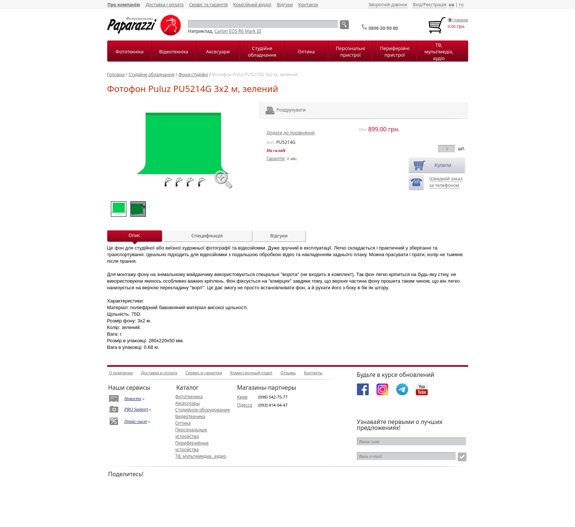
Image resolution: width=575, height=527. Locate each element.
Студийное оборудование (202, 410)
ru (461, 4)
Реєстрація (434, 4)
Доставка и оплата (159, 372)
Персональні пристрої (350, 51)
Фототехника (189, 396)
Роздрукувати (281, 110)
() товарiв (458, 19)
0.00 (452, 26)
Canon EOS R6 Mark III (237, 31)
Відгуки (285, 4)
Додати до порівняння (291, 133)
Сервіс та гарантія (208, 4)
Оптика (306, 51)
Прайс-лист (136, 421)
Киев (242, 397)
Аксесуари (217, 51)
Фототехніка (129, 51)
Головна (116, 74)
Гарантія (276, 158)
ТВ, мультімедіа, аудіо (438, 51)
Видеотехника (190, 416)
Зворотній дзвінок (387, 4)
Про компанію (124, 4)
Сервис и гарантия (203, 372)
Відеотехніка (173, 51)
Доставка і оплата (164, 4)
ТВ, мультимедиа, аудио (201, 456)
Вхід (417, 4)
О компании (121, 372)
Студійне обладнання (262, 51)
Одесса (244, 405)
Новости (133, 398)
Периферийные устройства (192, 446)
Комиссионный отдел (251, 372)
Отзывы (288, 372)
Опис (134, 235)
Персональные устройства (191, 433)
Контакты (313, 372)
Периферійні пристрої (394, 51)
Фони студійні (193, 74)
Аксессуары (187, 403)
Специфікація (206, 235)
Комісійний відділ (252, 4)
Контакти (308, 4)
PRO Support (136, 409)
